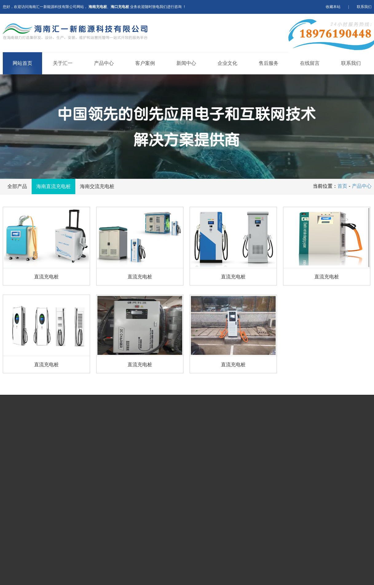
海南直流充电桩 (53, 186)
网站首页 (22, 63)
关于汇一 (63, 63)
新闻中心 (186, 63)
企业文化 (227, 63)
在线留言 (310, 63)
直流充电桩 (46, 276)
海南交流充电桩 (97, 186)
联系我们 (364, 7)
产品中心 (104, 63)
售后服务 (268, 63)
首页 (342, 186)
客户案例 (145, 63)
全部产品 (17, 186)
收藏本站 (333, 7)
